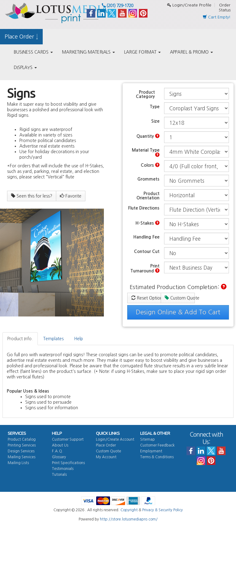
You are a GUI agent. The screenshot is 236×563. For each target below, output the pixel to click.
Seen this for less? (31, 196)
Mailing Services (21, 457)
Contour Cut (146, 251)
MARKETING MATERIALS (88, 52)
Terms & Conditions (157, 457)
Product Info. (20, 339)
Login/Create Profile (189, 5)
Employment (151, 451)
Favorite (70, 196)
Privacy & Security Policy (162, 510)
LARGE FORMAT (142, 52)
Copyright (129, 510)
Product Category (145, 94)
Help (78, 339)
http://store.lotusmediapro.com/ (129, 519)
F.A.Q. (57, 451)
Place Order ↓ (21, 36)
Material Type (145, 152)
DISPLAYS (25, 67)
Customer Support (68, 439)
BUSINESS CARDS (33, 52)
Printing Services (22, 445)
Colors (150, 165)
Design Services (21, 451)
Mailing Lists (18, 463)
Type (154, 106)
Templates (53, 339)
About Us (60, 445)
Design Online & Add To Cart (178, 312)
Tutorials (59, 474)
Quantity (147, 136)
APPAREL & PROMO (191, 52)
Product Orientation (147, 195)
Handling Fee (146, 237)
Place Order (106, 445)
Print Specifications (68, 463)
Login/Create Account (115, 439)
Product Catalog (22, 439)
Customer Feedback (157, 445)
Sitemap (147, 439)
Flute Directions (143, 208)
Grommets (148, 179)
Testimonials (62, 469)
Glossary (59, 457)
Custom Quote (180, 298)
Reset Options (146, 298)
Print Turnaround (144, 268)
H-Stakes (147, 223)
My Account (106, 457)
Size (155, 121)
